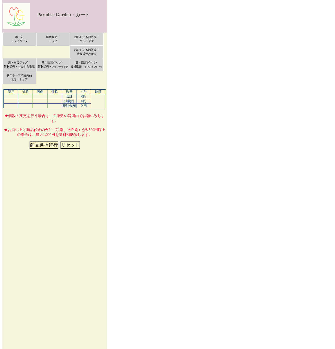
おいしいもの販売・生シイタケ (86, 39)
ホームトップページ (19, 39)
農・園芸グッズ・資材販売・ (53, 64)
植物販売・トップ (53, 39)
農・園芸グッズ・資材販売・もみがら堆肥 (19, 64)
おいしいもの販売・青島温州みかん (86, 51)
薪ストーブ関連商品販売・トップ (19, 77)
